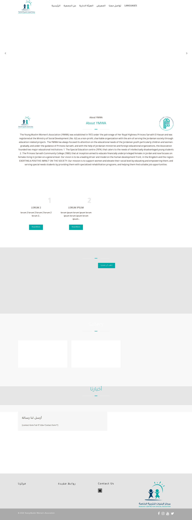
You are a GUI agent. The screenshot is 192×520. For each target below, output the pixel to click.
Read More (36, 227)
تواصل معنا (115, 6)
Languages (130, 6)
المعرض (101, 6)
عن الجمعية (70, 6)
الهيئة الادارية (86, 6)
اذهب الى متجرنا (106, 265)
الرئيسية (56, 6)
